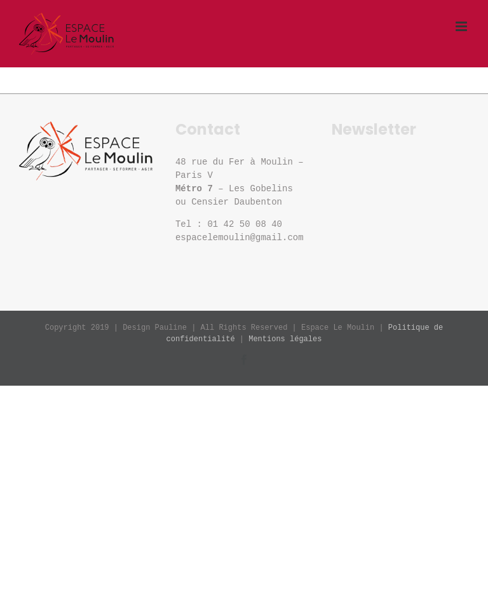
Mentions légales (285, 339)
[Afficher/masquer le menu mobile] (462, 26)
